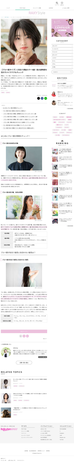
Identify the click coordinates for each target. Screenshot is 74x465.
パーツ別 (63, 130)
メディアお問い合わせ (45, 431)
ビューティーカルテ (25, 435)
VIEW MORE (70, 108)
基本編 (69, 119)
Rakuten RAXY (7, 3)
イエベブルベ (56, 130)
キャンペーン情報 (37, 8)
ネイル (53, 61)
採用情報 (48, 450)
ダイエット (69, 132)
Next (44, 338)
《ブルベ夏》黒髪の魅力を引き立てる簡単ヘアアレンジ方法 (18, 122)
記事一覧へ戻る (24, 362)
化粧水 (70, 130)
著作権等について (41, 450)
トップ (8, 8)
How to (3, 92)
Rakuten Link (62, 437)
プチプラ (66, 127)
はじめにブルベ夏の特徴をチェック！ (13, 108)
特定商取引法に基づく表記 (46, 439)
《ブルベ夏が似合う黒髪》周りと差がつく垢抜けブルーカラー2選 (20, 119)
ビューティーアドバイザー (27, 437)
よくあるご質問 (65, 8)
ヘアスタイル (26, 400)
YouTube (61, 439)
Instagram (62, 433)
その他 (53, 67)
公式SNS (51, 8)
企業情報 (26, 450)
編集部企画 (69, 117)
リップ (66, 124)
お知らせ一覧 (43, 429)
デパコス (55, 132)
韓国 (55, 122)
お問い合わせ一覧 (11, 460)
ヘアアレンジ (21, 386)
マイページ (23, 433)
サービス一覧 (3, 460)
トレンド (69, 122)
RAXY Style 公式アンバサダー (59, 119)
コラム (53, 64)
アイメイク (54, 52)
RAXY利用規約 (44, 437)
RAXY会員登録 (63, 429)
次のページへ (24, 331)
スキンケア (54, 46)
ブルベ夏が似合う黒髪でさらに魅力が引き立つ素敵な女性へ (18, 128)
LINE (61, 435)
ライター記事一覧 (42, 357)
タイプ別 (57, 135)
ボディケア (54, 55)
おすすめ (8, 92)
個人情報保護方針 (32, 450)
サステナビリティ (20, 460)
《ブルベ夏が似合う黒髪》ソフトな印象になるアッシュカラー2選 (20, 116)
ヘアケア (6, 90)
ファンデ (62, 132)
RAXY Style (22, 8)
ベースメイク (55, 49)
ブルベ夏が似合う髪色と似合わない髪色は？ (14, 111)
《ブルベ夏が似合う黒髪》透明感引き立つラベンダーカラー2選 (19, 114)
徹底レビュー (59, 124)
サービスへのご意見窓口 (46, 435)
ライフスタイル (66, 135)
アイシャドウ (61, 122)
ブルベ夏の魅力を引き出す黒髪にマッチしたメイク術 (17, 125)
